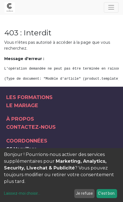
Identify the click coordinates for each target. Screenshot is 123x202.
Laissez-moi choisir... (22, 193)
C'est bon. (106, 193)
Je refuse (84, 193)
